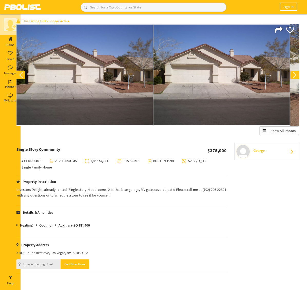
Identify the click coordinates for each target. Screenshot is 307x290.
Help (10, 280)
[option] (92, 76)
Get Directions (82, 265)
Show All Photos (278, 131)
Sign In (288, 6)
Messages (10, 70)
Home (10, 42)
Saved (10, 56)
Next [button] (293, 76)
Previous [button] (28, 76)
